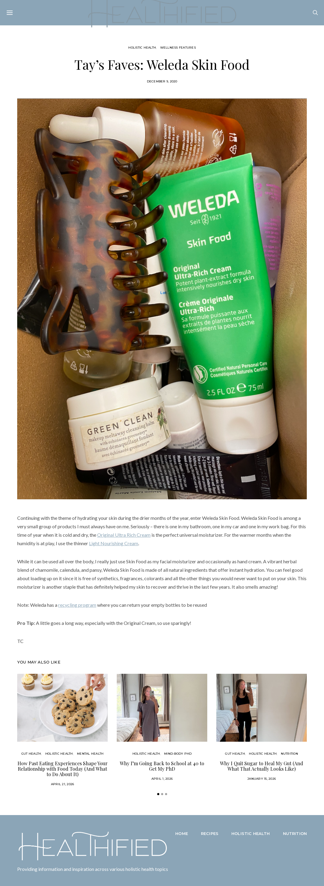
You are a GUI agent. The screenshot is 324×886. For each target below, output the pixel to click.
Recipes (209, 833)
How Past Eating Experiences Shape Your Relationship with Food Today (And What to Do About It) (62, 768)
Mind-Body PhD (178, 754)
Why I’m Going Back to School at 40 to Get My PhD (162, 766)
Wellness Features (178, 48)
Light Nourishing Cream (113, 543)
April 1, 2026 (162, 779)
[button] (158, 794)
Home (181, 833)
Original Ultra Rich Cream (124, 535)
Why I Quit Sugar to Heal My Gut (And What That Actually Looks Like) (261, 766)
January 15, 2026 (261, 779)
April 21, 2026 (62, 784)
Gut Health (31, 754)
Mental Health (90, 754)
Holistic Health (142, 48)
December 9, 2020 (162, 81)
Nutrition (289, 754)
